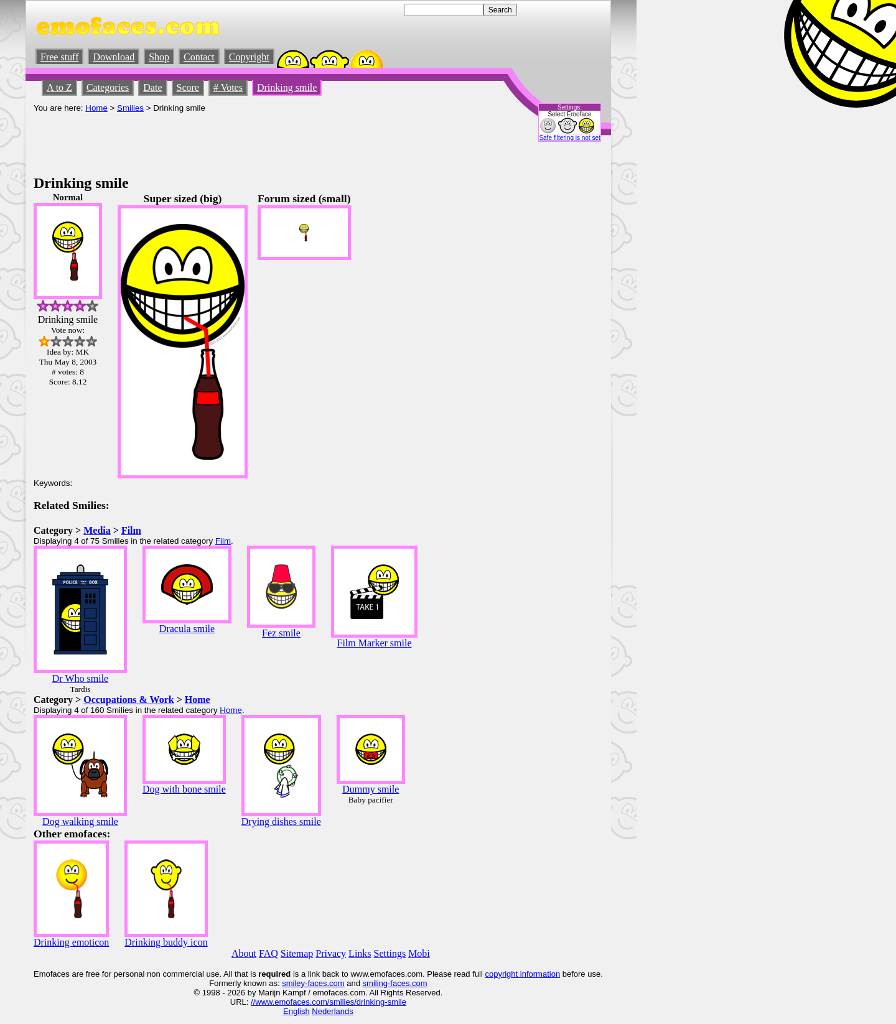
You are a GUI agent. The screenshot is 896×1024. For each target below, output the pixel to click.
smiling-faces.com (395, 983)
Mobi (419, 953)
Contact (199, 57)
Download (113, 57)
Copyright (249, 57)
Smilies (130, 108)
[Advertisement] (260, 141)
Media (97, 530)
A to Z (59, 87)
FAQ (268, 953)
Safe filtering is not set (569, 137)
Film (131, 530)
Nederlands (332, 1011)
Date (152, 87)
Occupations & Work (128, 699)
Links (359, 953)
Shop (159, 57)
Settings (390, 953)
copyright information (522, 974)
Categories (107, 87)
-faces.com (325, 983)
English (296, 1011)
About (243, 953)
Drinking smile (287, 87)
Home (96, 108)
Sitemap (297, 953)
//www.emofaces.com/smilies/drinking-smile (328, 1002)
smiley (293, 983)
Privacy (330, 953)
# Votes (228, 87)
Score (188, 87)
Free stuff (59, 57)
